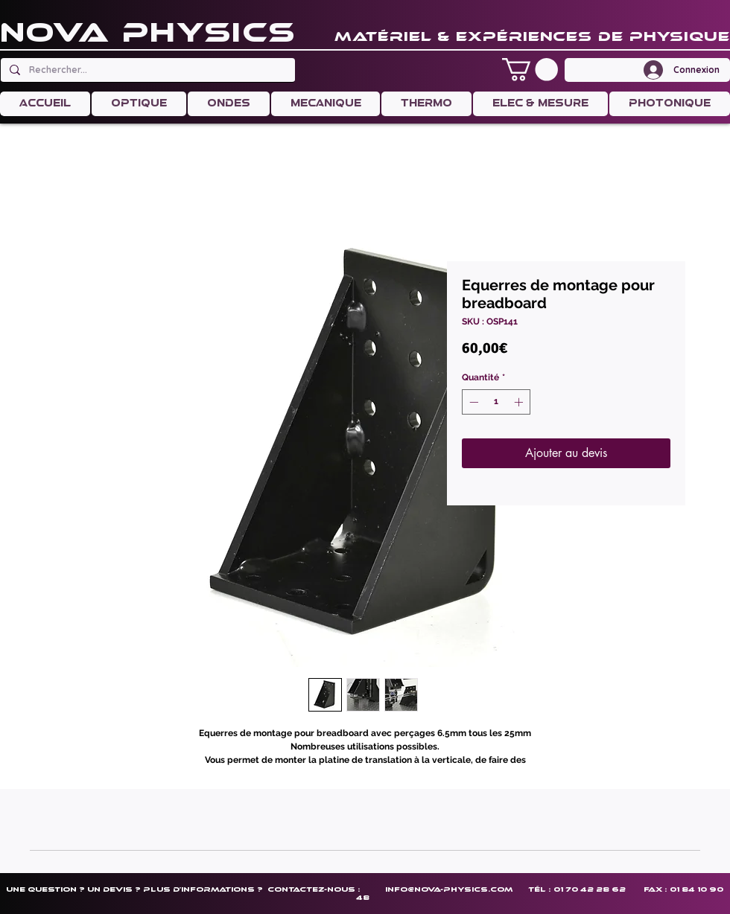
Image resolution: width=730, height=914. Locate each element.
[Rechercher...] (146, 70)
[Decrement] (472, 402)
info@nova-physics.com (448, 889)
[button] (530, 69)
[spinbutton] (496, 402)
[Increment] (520, 402)
